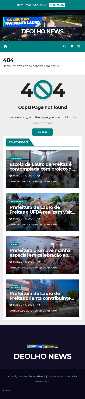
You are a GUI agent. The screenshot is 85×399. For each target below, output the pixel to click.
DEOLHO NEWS (42, 31)
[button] (64, 46)
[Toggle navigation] (79, 46)
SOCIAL (14, 244)
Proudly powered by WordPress (27, 376)
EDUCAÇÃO (16, 158)
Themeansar (42, 381)
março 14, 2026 (24, 175)
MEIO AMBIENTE (18, 201)
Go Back (43, 132)
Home (7, 66)
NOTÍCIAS (15, 287)
